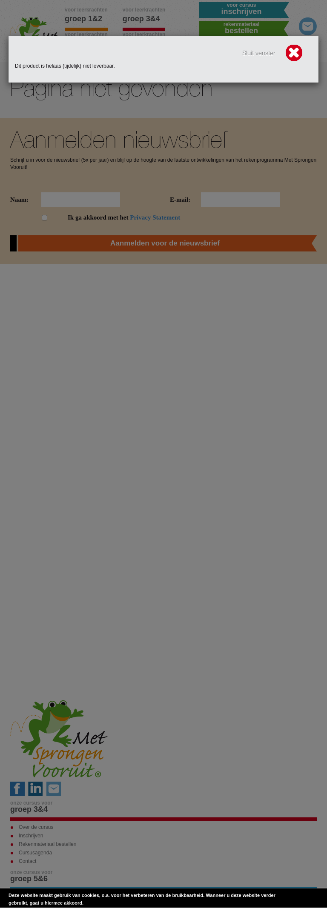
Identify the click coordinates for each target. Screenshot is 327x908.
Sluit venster (273, 54)
